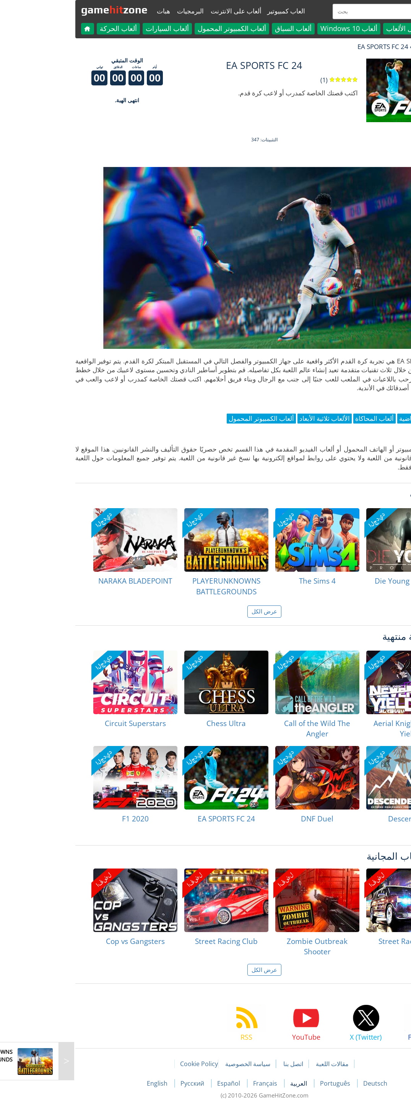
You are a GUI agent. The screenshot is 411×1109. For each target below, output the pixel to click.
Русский (134, 1083)
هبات (104, 11)
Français (207, 1083)
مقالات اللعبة (273, 1064)
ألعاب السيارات (108, 28)
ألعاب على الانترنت (177, 11)
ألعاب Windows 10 (290, 28)
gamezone (55, 9)
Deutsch (316, 1083)
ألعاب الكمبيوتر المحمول (173, 28)
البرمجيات (131, 11)
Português (277, 1083)
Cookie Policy (140, 1064)
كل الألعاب (342, 28)
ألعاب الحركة (59, 28)
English (99, 1083)
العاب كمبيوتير (227, 11)
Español (170, 1083)
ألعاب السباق (234, 28)
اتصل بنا (234, 1064)
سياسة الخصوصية (188, 1064)
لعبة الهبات (368, 46)
